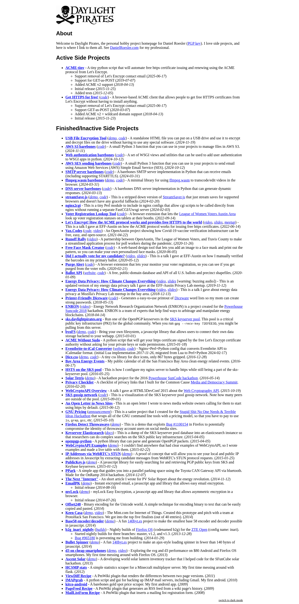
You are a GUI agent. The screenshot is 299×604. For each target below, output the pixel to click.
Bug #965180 (85, 538)
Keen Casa (73, 513)
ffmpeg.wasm (179, 180)
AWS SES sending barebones (88, 163)
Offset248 (73, 504)
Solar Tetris (74, 378)
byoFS (70, 332)
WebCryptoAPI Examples (86, 445)
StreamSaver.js (174, 197)
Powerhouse (158, 378)
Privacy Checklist (79, 382)
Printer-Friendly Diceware (86, 298)
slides (218, 222)
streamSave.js (76, 197)
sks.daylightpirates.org (83, 319)
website (90, 273)
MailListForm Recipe (82, 593)
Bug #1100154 (177, 424)
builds (100, 530)
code (103, 97)
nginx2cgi (73, 205)
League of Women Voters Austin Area (207, 214)
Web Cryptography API (201, 391)
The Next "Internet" (81, 479)
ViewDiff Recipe (78, 576)
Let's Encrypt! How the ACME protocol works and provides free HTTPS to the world (133, 222)
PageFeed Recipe (79, 588)
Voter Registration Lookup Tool (90, 214)
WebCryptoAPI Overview (86, 391)
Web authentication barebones (89, 155)
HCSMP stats (76, 567)
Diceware (181, 298)
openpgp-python (78, 441)
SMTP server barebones (84, 172)
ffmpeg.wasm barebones (84, 180)
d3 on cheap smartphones (85, 551)
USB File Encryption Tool (86, 138)
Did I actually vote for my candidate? (95, 256)
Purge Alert (74, 264)
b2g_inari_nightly (79, 530)
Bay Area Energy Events (84, 361)
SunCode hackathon (183, 378)
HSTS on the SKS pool (83, 370)
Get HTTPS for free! (81, 97)
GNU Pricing (75, 412)
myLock (71, 492)
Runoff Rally (75, 239)
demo (113, 138)
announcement (99, 412)
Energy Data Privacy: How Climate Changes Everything (110, 281)
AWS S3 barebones (80, 146)
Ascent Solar (75, 559)
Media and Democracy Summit (214, 382)
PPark (70, 471)
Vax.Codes (73, 231)
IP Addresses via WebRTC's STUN (93, 454)
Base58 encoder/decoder (84, 521)
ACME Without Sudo (82, 340)
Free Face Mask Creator (84, 248)
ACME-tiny (74, 68)
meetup (229, 222)
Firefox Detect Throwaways (87, 424)
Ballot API (73, 273)
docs (109, 433)
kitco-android (76, 584)
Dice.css (71, 357)
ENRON (72, 306)
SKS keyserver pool (185, 319)
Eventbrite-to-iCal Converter (88, 349)
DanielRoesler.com (124, 48)
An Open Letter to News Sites (89, 403)
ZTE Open (199, 530)
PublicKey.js (75, 462)
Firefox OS (144, 530)
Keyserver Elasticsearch (84, 433)
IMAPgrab (74, 580)
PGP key (194, 43)
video (208, 222)
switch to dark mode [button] (231, 600)
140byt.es (135, 521)
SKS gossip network (81, 395)
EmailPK (72, 483)
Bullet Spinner (77, 542)
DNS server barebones (83, 189)
